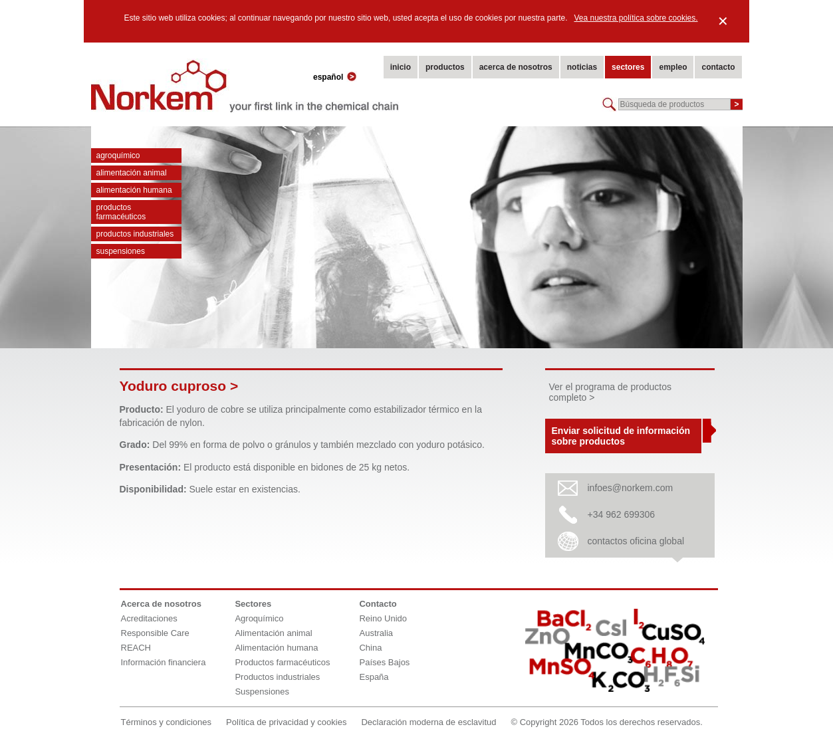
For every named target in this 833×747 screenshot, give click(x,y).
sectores (628, 67)
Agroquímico (118, 155)
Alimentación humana (134, 190)
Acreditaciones (149, 618)
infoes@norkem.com (630, 487)
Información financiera (163, 662)
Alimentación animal (131, 172)
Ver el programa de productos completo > (610, 392)
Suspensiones (120, 251)
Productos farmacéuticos (121, 212)
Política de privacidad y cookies (286, 722)
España (373, 677)
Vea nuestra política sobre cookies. (635, 18)
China (370, 648)
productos (445, 67)
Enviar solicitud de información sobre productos (621, 436)
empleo (673, 67)
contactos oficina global (636, 541)
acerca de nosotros (515, 67)
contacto (718, 67)
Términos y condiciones (166, 722)
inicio (400, 67)
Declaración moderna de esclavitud (428, 722)
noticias (582, 67)
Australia (376, 633)
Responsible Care (155, 633)
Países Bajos (384, 662)
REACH (136, 648)
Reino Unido (383, 618)
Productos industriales (135, 234)
